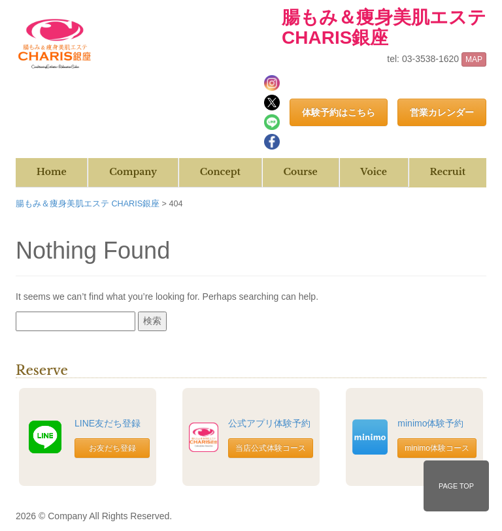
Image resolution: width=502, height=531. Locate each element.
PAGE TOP (456, 486)
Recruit (447, 172)
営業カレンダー (442, 112)
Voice (373, 172)
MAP (473, 59)
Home (52, 172)
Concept (220, 172)
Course (300, 172)
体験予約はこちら (338, 112)
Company (133, 172)
